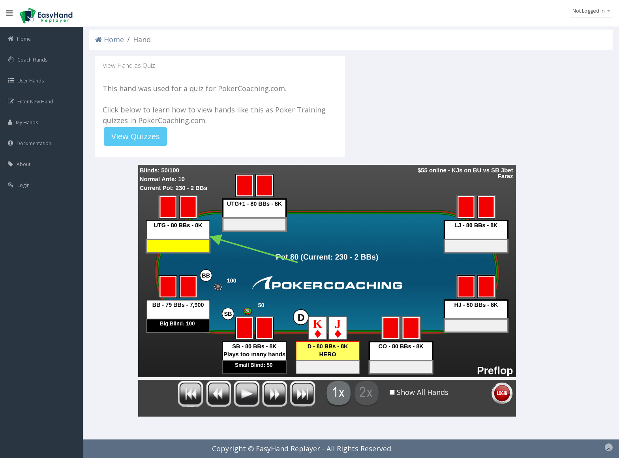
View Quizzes (135, 136)
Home (109, 39)
